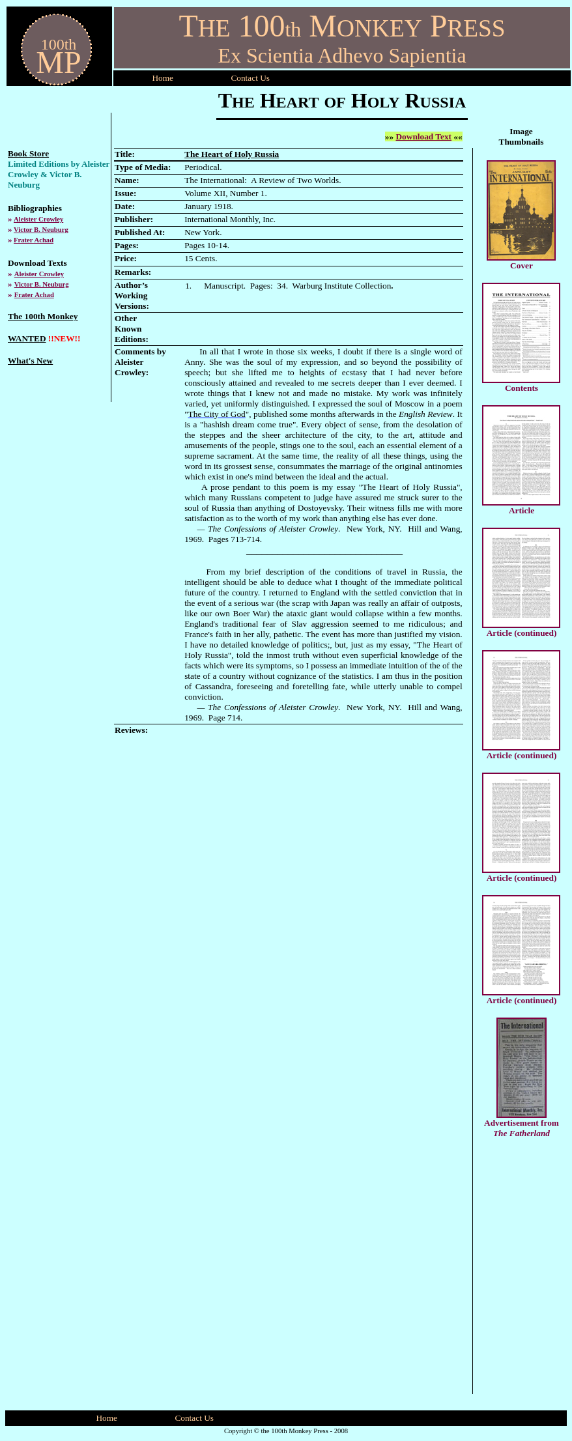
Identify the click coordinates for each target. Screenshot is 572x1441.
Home (162, 78)
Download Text (423, 136)
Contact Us (194, 1418)
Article (521, 510)
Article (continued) (522, 633)
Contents (521, 388)
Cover (521, 265)
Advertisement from (521, 1123)
